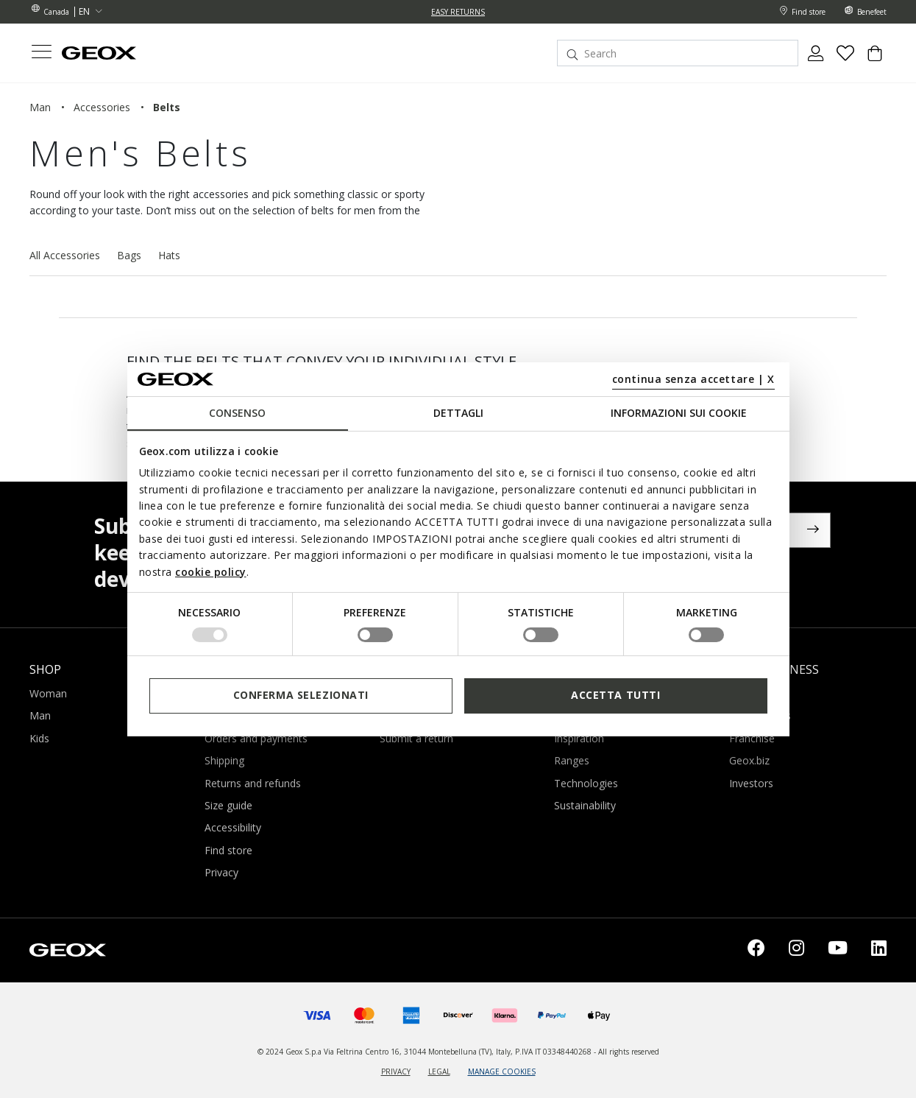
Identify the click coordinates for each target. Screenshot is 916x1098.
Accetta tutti (615, 695)
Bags (129, 255)
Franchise (752, 738)
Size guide (228, 805)
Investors (751, 783)
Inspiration (579, 738)
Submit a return (416, 738)
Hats (169, 255)
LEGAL (439, 1071)
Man (40, 715)
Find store (228, 850)
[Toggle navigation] (41, 53)
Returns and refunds (253, 783)
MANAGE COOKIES (502, 1071)
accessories (102, 107)
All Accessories (64, 255)
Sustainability (585, 805)
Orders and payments (256, 738)
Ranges (571, 760)
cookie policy (210, 571)
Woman (48, 693)
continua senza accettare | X (693, 379)
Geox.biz (749, 760)
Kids (39, 738)
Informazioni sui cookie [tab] (679, 413)
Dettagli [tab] (458, 413)
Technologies (586, 783)
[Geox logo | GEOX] (67, 948)
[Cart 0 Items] (875, 59)
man (40, 107)
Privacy (221, 872)
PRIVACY (396, 1071)
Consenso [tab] (237, 413)
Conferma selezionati (301, 695)
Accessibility (233, 827)
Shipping (224, 760)
